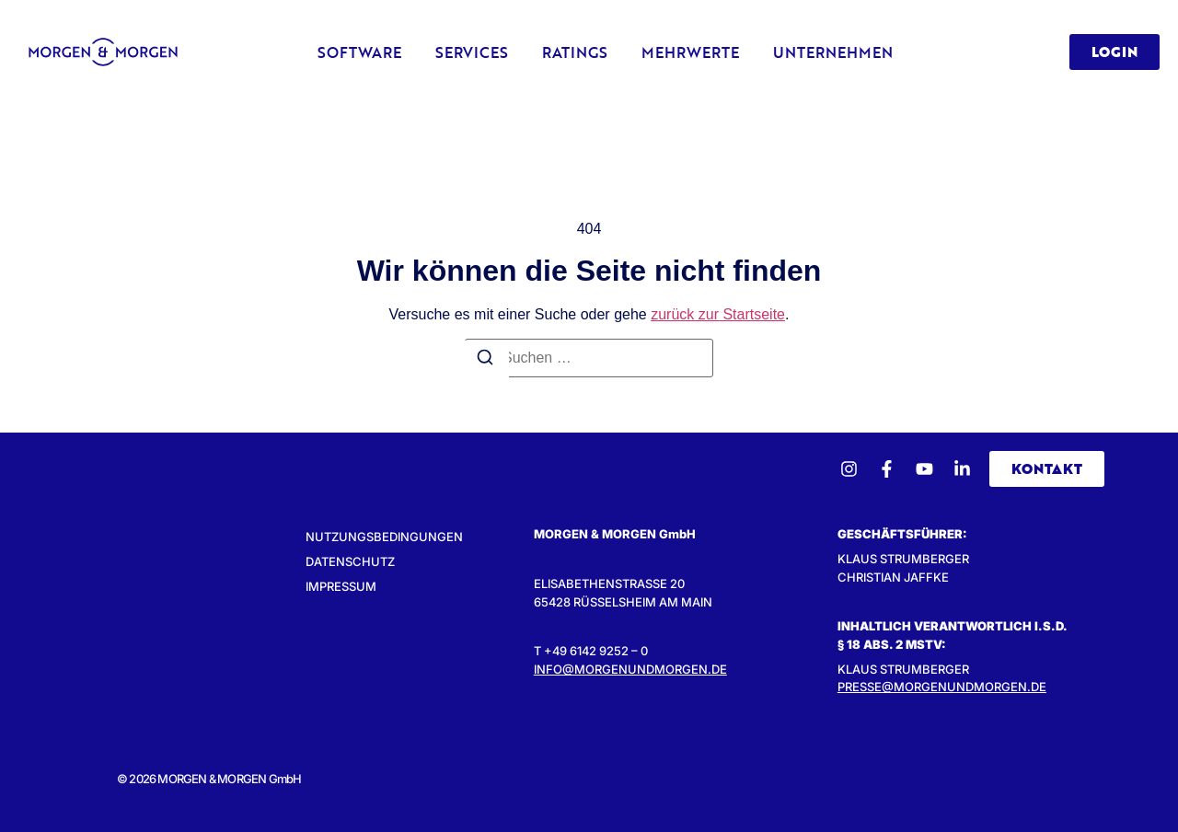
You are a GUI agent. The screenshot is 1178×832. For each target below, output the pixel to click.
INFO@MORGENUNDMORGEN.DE (630, 669)
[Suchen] (485, 360)
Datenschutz (350, 561)
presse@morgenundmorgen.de (941, 686)
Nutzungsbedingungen (384, 536)
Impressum (341, 586)
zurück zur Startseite (718, 314)
